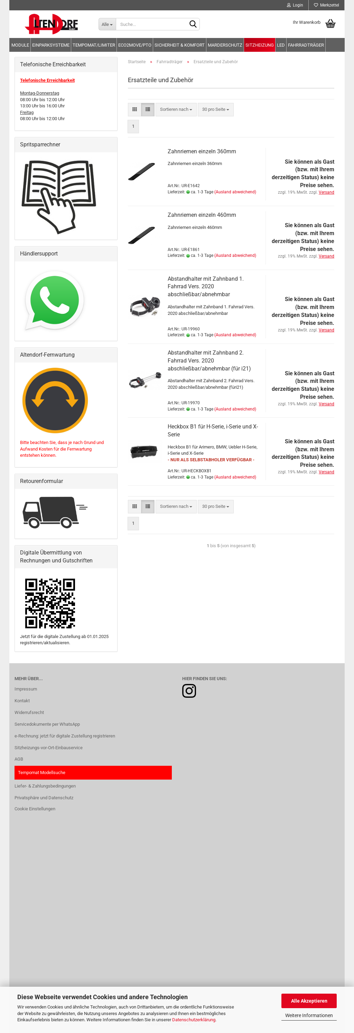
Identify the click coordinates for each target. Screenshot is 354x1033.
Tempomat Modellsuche (41, 772)
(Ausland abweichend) (235, 192)
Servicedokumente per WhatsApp (47, 724)
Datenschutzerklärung (193, 1019)
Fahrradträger (306, 45)
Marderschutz (225, 45)
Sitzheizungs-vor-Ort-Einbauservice (49, 747)
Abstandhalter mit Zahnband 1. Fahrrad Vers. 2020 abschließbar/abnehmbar (206, 287)
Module (20, 45)
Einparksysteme (50, 45)
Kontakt (22, 700)
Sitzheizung (259, 45)
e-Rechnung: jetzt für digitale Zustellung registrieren (65, 735)
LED (281, 45)
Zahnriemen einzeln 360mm (202, 151)
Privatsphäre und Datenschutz (44, 797)
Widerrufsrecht (29, 712)
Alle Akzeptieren (309, 1001)
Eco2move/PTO (134, 45)
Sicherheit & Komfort (180, 45)
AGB (19, 759)
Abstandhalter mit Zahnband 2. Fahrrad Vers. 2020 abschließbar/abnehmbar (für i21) (209, 360)
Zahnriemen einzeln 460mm (202, 215)
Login (295, 5)
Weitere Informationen (309, 1015)
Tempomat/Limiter (94, 45)
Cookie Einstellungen (35, 808)
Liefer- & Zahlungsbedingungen (45, 786)
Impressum (26, 689)
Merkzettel (326, 5)
